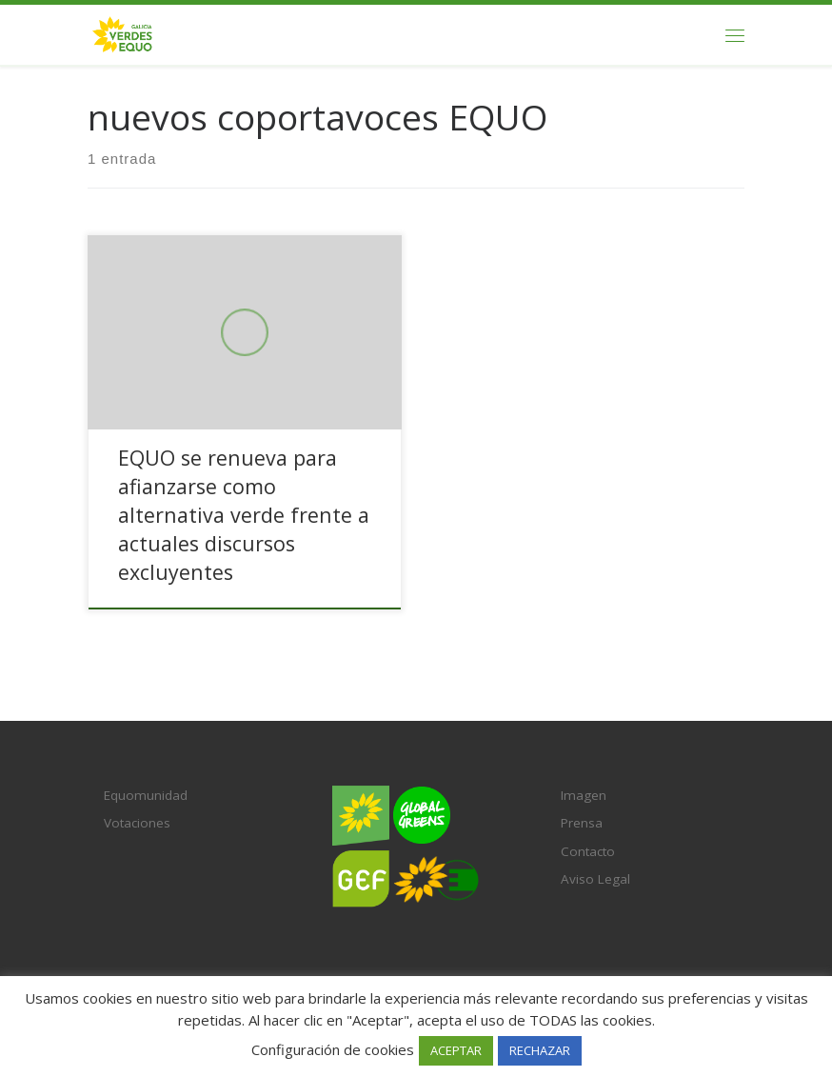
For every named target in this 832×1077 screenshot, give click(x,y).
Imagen (583, 795)
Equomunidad (146, 795)
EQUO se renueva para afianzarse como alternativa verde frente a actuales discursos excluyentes (243, 515)
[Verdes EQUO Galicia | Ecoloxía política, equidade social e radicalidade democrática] (122, 33)
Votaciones (137, 822)
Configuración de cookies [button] (332, 1049)
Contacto (588, 851)
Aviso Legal (595, 879)
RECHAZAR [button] (539, 1050)
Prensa (582, 822)
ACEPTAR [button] (456, 1050)
